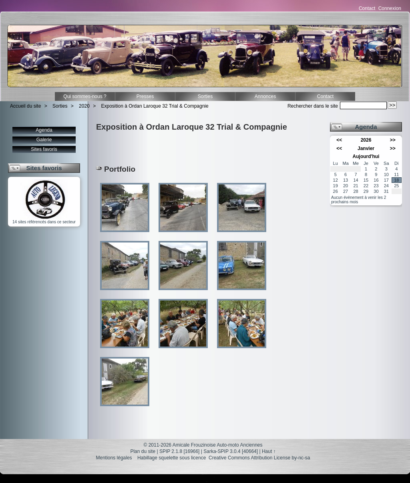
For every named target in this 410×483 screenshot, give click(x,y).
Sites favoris (44, 149)
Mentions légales (114, 458)
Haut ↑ (269, 451)
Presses (145, 96)
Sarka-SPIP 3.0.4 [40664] (230, 451)
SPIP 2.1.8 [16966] (179, 451)
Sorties (205, 96)
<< (339, 140)
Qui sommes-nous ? (84, 96)
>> (393, 140)
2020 (84, 106)
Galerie (44, 139)
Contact (367, 8)
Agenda (44, 130)
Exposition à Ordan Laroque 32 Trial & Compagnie (155, 106)
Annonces (265, 96)
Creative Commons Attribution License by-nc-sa (259, 458)
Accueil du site (25, 106)
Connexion (389, 8)
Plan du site (142, 451)
